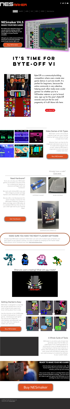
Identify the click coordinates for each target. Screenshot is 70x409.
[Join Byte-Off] (50, 110)
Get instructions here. (35, 242)
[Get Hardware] (15, 219)
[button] (19, 346)
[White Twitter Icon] (63, 3)
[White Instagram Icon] (65, 3)
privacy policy (12, 401)
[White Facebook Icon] (61, 3)
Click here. (57, 173)
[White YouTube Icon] (67, 3)
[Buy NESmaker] (12, 45)
